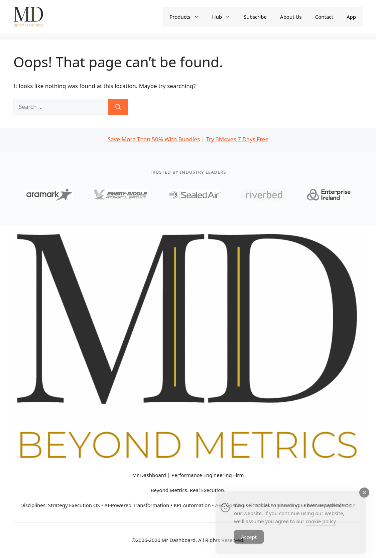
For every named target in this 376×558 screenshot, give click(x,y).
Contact (324, 16)
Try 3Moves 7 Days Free (237, 139)
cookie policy (321, 525)
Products (187, 17)
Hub (224, 17)
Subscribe (255, 16)
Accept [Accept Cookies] (249, 540)
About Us (291, 16)
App (351, 16)
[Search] (118, 107)
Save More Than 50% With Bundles (154, 139)
